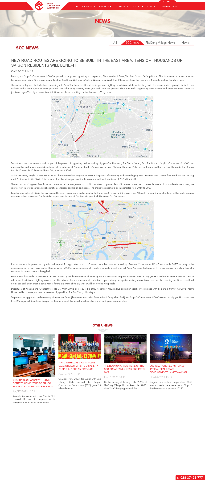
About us (88, 6)
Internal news (170, 6)
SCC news (132, 42)
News (120, 6)
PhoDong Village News (160, 42)
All (115, 42)
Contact (152, 6)
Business (105, 6)
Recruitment (135, 6)
